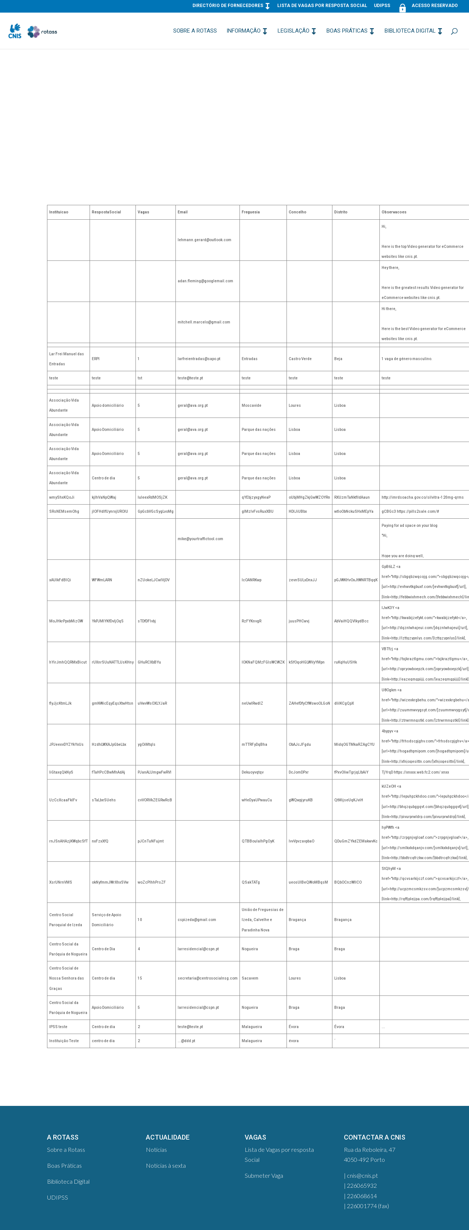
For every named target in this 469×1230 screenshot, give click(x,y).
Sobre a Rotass (195, 31)
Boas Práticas (347, 31)
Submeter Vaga (264, 1175)
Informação (244, 31)
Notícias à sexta (166, 1165)
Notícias (156, 1149)
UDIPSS (382, 5)
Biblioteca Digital (410, 31)
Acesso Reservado (427, 7)
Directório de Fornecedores (227, 5)
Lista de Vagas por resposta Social (322, 5)
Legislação (293, 31)
